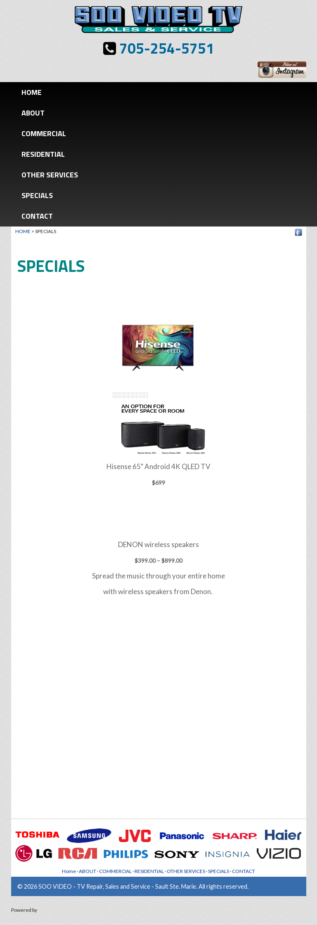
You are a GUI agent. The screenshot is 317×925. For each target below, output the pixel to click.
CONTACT (37, 216)
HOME (23, 231)
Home (31, 92)
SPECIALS (37, 195)
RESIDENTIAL (43, 154)
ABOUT (33, 112)
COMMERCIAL (43, 133)
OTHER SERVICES (49, 174)
